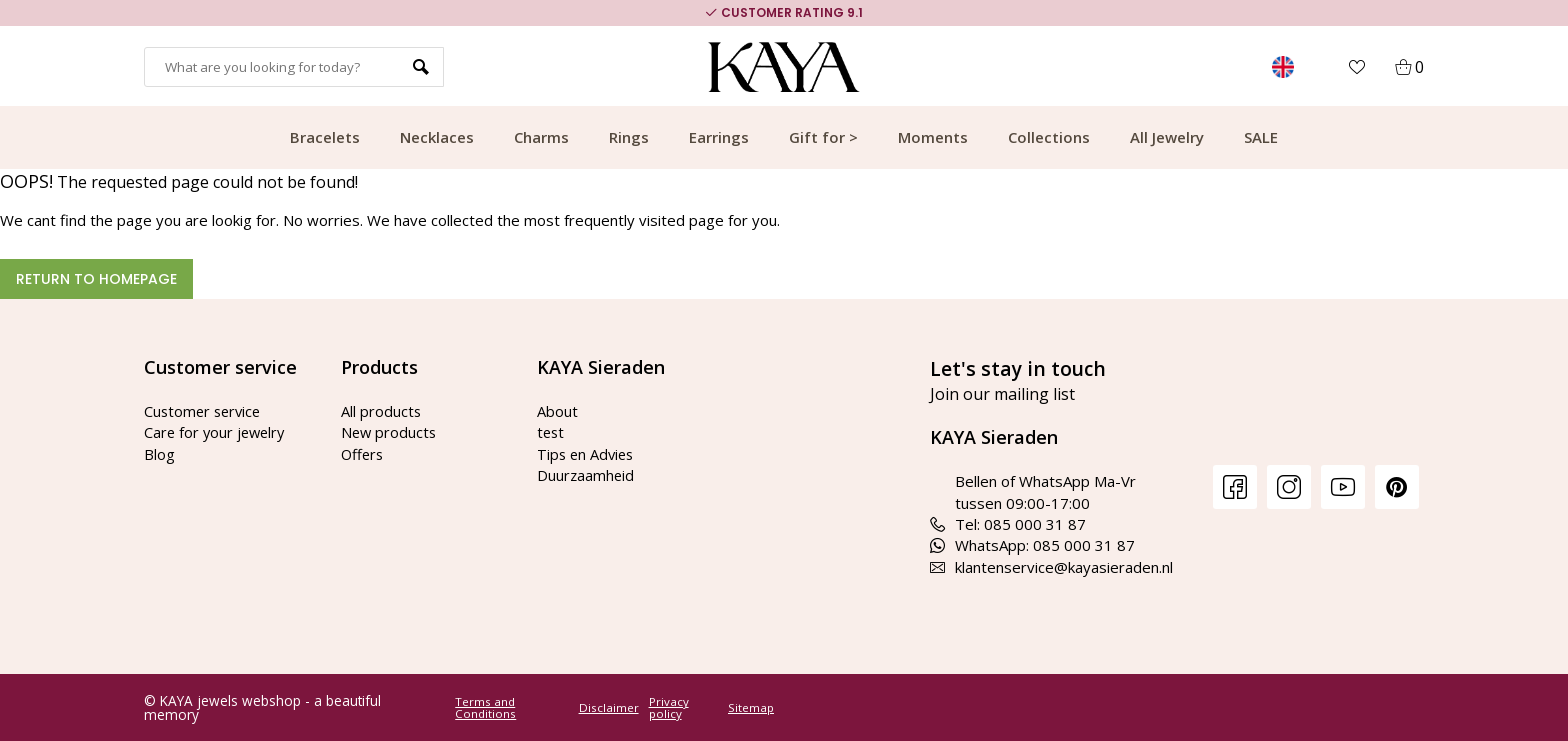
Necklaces (437, 137)
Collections (1049, 137)
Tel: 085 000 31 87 (1008, 524)
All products (381, 411)
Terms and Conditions (485, 707)
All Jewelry (1167, 137)
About (557, 411)
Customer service (205, 411)
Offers (363, 454)
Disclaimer (609, 708)
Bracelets (325, 137)
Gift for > (823, 137)
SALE (1261, 137)
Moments (933, 137)
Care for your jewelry (217, 432)
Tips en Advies (587, 454)
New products (390, 432)
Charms (541, 137)
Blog (159, 454)
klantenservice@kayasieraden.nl (1051, 567)
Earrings (719, 137)
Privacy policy (669, 707)
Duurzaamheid (586, 475)
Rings (629, 137)
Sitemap (751, 708)
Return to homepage (96, 279)
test (551, 432)
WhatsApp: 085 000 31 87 (1032, 545)
